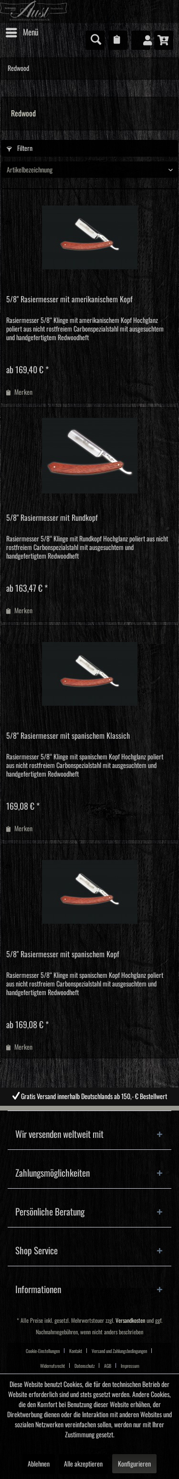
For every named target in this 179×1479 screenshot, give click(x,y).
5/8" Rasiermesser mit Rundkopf (52, 518)
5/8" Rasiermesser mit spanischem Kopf (62, 954)
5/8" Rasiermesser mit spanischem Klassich (68, 736)
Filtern (19, 148)
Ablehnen (39, 1464)
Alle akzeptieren (83, 1464)
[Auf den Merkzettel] (19, 392)
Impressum (130, 1366)
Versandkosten (130, 1321)
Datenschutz (84, 1366)
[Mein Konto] (140, 40)
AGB (107, 1366)
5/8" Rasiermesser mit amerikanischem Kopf (69, 299)
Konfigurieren (134, 1464)
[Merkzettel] (117, 40)
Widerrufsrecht (52, 1366)
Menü (22, 30)
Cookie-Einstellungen (43, 1351)
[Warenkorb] (163, 40)
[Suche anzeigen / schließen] (95, 40)
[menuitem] (21, 32)
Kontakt (75, 1351)
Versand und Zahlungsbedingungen (119, 1351)
